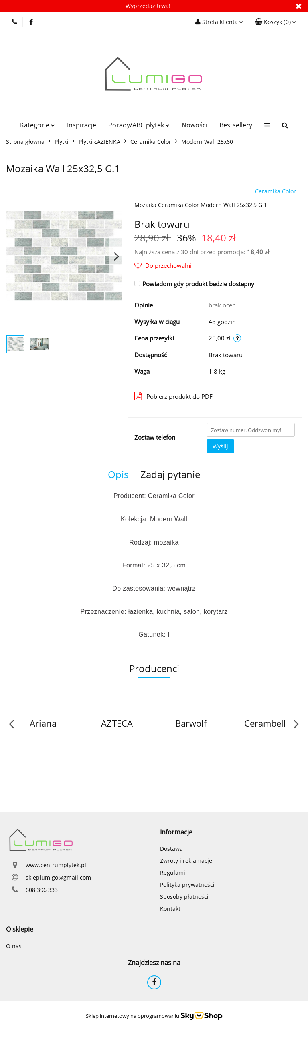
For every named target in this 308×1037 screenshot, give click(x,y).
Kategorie (37, 125)
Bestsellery (235, 125)
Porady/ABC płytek (139, 125)
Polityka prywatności (187, 884)
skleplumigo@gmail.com (58, 877)
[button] (275, 22)
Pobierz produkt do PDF (173, 396)
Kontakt (170, 908)
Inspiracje (81, 125)
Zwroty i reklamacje (186, 860)
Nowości (194, 125)
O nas (14, 946)
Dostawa (171, 848)
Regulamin (174, 872)
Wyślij (220, 446)
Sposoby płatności (184, 896)
